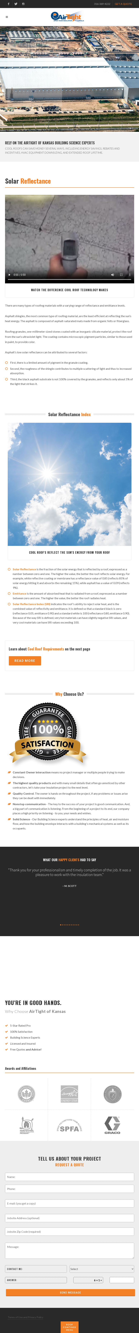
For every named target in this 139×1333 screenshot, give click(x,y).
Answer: (12, 1280)
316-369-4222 (102, 3)
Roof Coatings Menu (69, 1327)
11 (78, 924)
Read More (25, 661)
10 (76, 924)
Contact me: (15, 1269)
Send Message (70, 1292)
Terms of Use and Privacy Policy (25, 1317)
